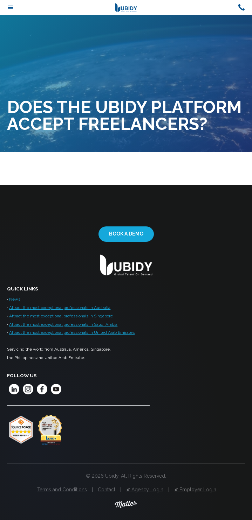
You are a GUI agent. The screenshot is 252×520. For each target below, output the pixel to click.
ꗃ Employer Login (195, 489)
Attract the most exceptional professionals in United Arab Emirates (72, 332)
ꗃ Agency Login (144, 489)
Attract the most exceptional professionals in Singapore (61, 316)
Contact (106, 489)
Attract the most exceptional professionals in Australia (59, 307)
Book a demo (126, 234)
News (14, 299)
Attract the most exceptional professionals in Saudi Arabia (63, 324)
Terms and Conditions (62, 489)
